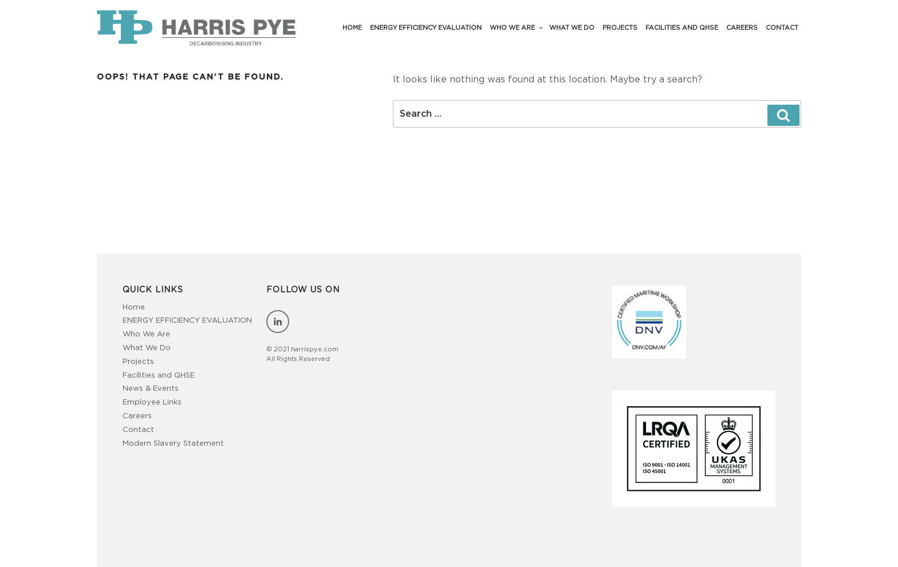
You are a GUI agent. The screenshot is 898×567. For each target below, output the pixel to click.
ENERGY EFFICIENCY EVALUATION (187, 320)
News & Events (151, 388)
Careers (742, 28)
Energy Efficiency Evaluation (426, 28)
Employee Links (152, 402)
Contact (782, 28)
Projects (619, 28)
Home (352, 28)
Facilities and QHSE (681, 28)
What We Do (571, 28)
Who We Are (517, 28)
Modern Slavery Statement (173, 443)
